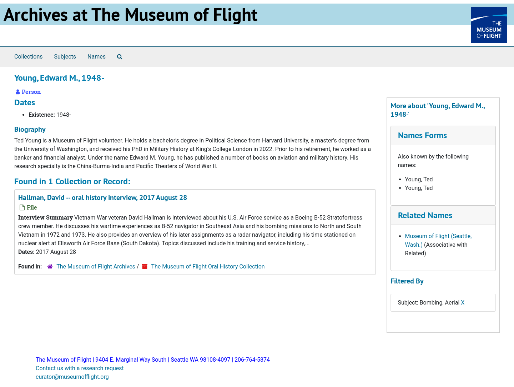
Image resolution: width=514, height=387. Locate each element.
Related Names (425, 215)
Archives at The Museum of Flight (130, 14)
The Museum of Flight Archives (95, 266)
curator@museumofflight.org (72, 376)
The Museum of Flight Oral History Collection (207, 266)
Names (96, 56)
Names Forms (422, 135)
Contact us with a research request (80, 368)
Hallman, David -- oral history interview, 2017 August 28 (102, 197)
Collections (28, 56)
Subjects (65, 56)
